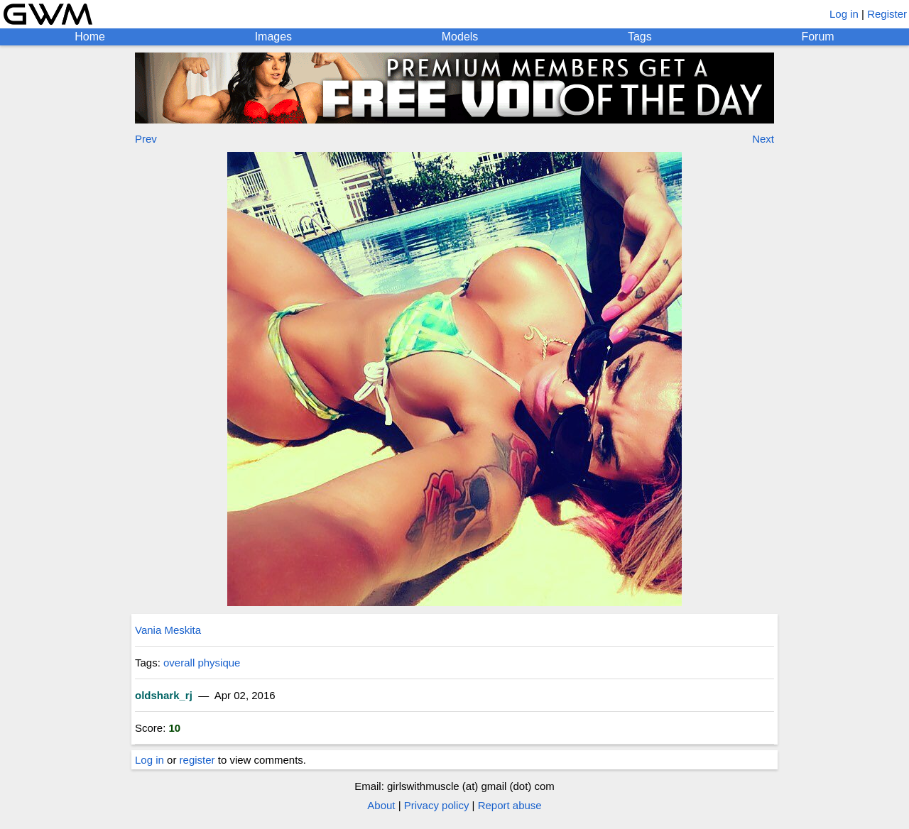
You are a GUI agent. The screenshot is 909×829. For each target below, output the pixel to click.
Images (273, 37)
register (197, 760)
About (381, 805)
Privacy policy (436, 805)
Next (763, 139)
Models (460, 37)
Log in (844, 14)
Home (90, 37)
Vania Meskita (168, 630)
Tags (640, 37)
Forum (817, 37)
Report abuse (510, 805)
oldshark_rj (163, 695)
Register (887, 14)
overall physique (201, 663)
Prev (146, 139)
